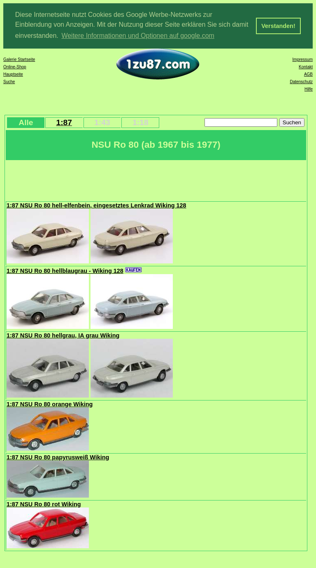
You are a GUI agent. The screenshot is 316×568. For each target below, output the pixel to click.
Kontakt (306, 66)
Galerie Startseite (19, 58)
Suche (9, 81)
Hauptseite (13, 73)
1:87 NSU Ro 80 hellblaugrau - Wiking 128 (65, 270)
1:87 (64, 121)
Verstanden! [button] (278, 26)
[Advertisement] (156, 179)
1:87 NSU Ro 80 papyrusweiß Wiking (58, 456)
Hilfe (308, 88)
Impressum (303, 58)
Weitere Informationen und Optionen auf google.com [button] (137, 35)
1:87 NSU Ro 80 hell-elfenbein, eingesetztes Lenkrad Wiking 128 (96, 204)
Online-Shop (14, 66)
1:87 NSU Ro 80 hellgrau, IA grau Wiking (63, 334)
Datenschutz (301, 81)
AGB (308, 73)
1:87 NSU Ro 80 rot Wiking (44, 503)
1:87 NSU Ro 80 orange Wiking (50, 403)
